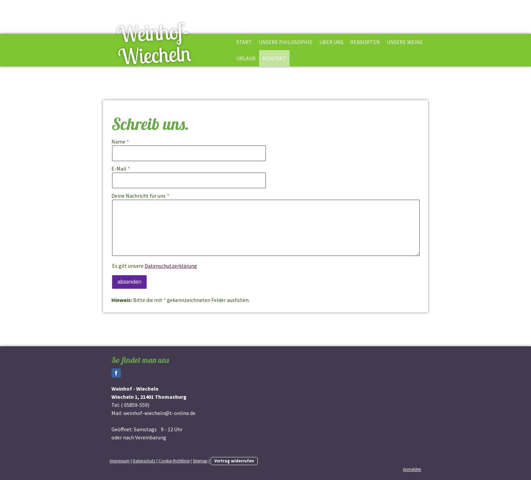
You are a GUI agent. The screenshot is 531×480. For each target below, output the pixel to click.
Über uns (331, 42)
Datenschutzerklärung (171, 265)
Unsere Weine (405, 42)
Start (244, 42)
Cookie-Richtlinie (174, 460)
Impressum (120, 460)
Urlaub (246, 58)
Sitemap (200, 460)
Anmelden (412, 469)
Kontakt (274, 58)
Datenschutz (144, 460)
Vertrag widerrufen (234, 460)
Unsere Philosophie (286, 42)
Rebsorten (365, 42)
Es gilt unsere (154, 265)
